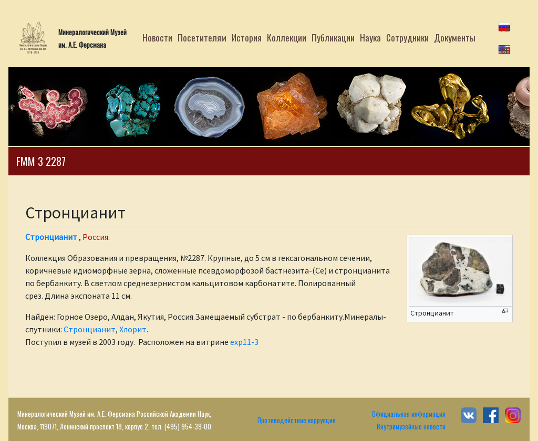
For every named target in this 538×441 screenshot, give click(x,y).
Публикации (333, 37)
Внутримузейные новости (411, 427)
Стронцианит (51, 237)
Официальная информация (409, 414)
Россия (95, 237)
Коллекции (286, 37)
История (247, 37)
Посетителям (202, 37)
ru (505, 26)
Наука (370, 37)
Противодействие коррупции (296, 420)
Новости (157, 37)
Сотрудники (407, 37)
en (505, 48)
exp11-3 (244, 342)
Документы (454, 37)
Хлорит (133, 329)
